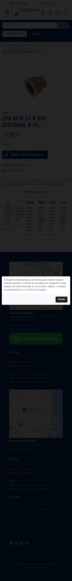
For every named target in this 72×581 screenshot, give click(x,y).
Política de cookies (37, 290)
